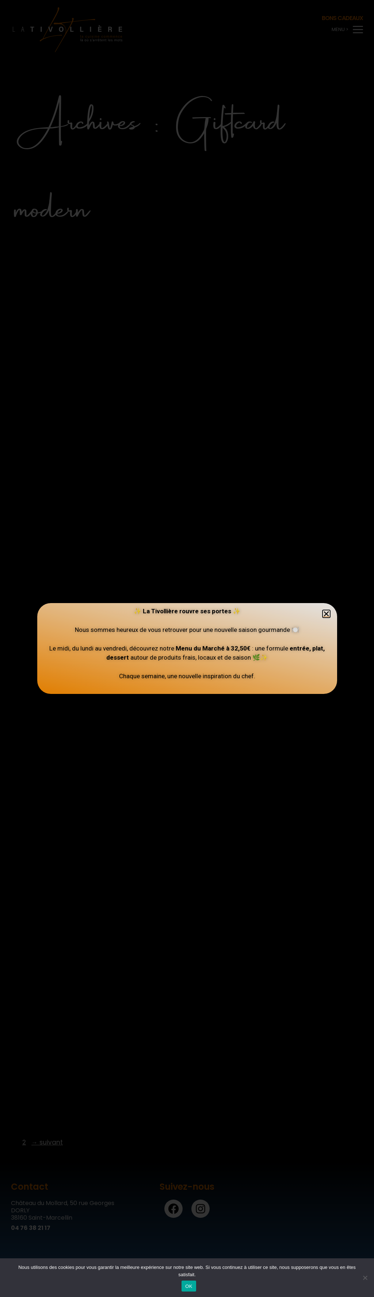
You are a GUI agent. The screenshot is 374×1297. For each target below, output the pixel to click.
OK (188, 1286)
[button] (326, 613)
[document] (187, 648)
